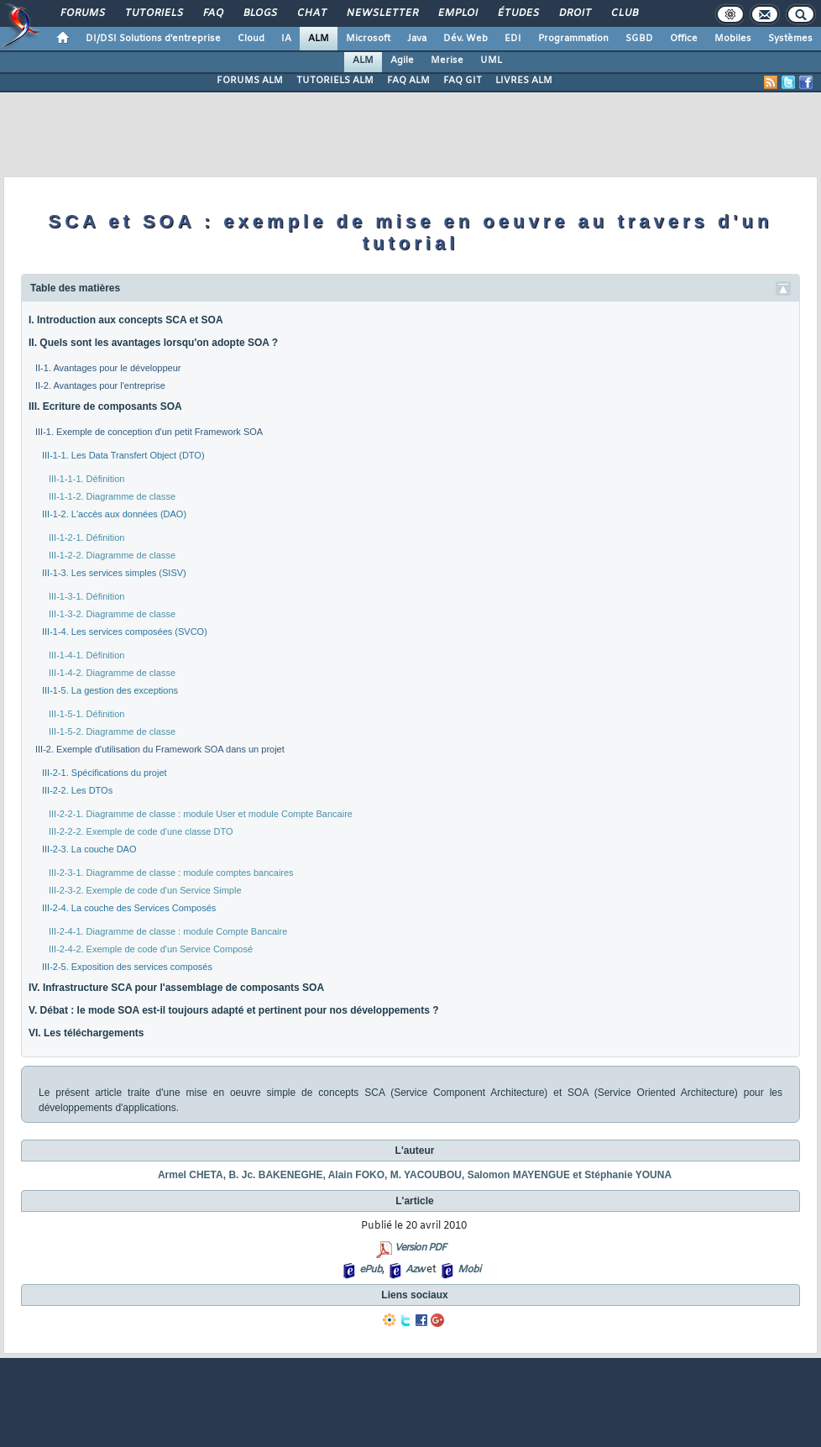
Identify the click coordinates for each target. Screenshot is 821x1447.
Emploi (457, 13)
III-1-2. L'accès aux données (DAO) (114, 514)
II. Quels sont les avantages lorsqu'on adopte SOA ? (153, 343)
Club (624, 13)
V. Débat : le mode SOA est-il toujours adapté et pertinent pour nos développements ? (234, 1010)
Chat (311, 13)
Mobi (469, 1270)
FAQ (212, 13)
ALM (318, 39)
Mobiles (732, 39)
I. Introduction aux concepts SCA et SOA (126, 320)
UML (491, 60)
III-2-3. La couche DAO (89, 849)
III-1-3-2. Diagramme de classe (112, 614)
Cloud (251, 39)
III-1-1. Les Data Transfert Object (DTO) (123, 455)
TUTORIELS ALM (335, 81)
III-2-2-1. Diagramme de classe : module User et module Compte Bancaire (201, 814)
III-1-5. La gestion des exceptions (110, 690)
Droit (574, 13)
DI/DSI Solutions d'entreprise (153, 39)
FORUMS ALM (250, 81)
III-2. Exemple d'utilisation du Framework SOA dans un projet (160, 749)
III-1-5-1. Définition (86, 714)
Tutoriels (153, 13)
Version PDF (420, 1248)
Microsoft (368, 39)
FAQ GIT (462, 81)
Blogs (259, 13)
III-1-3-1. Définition (86, 596)
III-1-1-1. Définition (86, 479)
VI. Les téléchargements (86, 1033)
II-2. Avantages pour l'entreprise (100, 385)
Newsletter (381, 13)
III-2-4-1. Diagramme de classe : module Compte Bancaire (168, 931)
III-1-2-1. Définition (86, 537)
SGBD (639, 39)
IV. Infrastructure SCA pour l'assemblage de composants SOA (176, 988)
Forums (82, 13)
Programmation (573, 39)
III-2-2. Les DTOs (77, 790)
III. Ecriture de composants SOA (105, 406)
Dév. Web (465, 39)
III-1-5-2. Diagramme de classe (112, 731)
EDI (513, 39)
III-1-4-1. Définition (86, 655)
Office (684, 39)
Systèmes (790, 39)
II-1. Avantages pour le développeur (107, 368)
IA (286, 39)
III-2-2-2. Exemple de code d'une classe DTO (141, 831)
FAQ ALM (408, 81)
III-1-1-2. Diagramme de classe (112, 496)
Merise (447, 60)
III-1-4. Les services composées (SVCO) (124, 632)
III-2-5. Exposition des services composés (127, 967)
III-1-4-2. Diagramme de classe (112, 673)
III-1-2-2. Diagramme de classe (112, 555)
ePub (370, 1270)
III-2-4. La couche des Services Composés (129, 908)
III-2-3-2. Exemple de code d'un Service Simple (145, 890)
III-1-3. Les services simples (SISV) (114, 573)
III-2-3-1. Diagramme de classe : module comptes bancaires (171, 873)
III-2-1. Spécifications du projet (104, 773)
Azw (414, 1270)
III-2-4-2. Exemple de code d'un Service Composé (151, 949)
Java (416, 39)
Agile (402, 60)
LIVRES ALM (523, 81)
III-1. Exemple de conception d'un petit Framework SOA (149, 432)
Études (517, 13)
